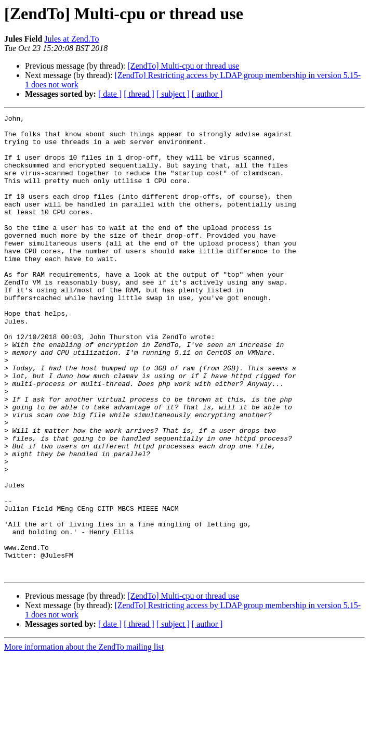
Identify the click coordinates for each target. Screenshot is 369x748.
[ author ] (207, 93)
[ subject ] (173, 93)
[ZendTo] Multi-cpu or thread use (183, 65)
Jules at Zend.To (71, 38)
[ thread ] (139, 93)
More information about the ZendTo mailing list (84, 738)
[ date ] (110, 93)
